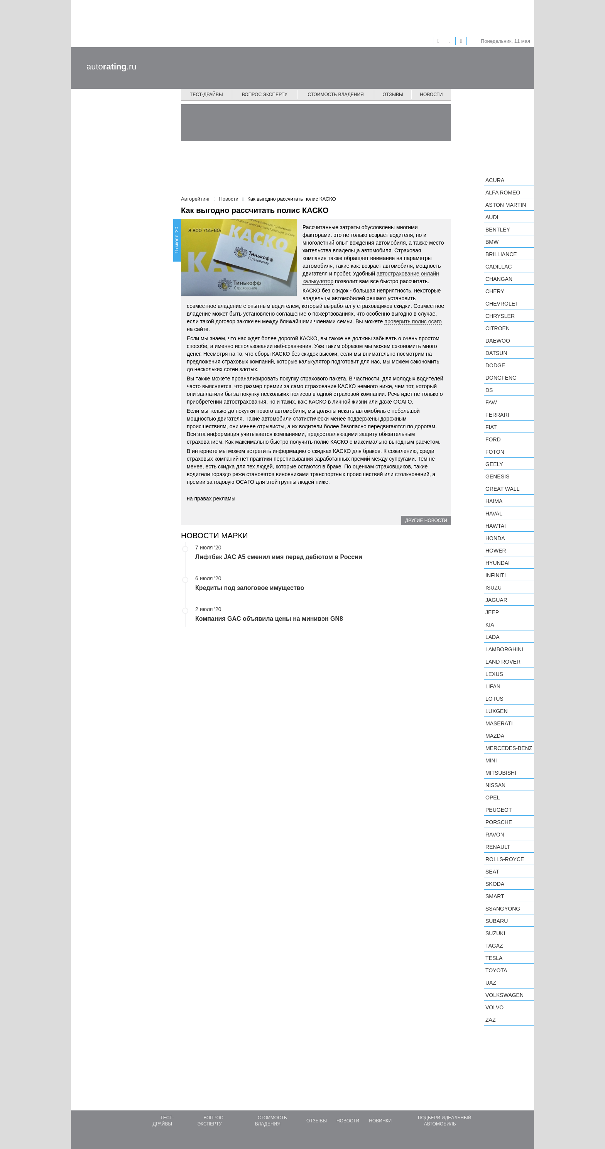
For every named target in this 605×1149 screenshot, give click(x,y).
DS (489, 390)
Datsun (496, 353)
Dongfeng (501, 378)
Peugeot (498, 810)
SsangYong (502, 909)
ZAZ (490, 1020)
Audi (491, 217)
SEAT (492, 872)
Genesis (497, 476)
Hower (495, 550)
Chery (494, 291)
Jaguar (496, 600)
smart (494, 896)
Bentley (497, 229)
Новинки (380, 1121)
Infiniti (495, 575)
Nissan (495, 785)
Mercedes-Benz (508, 748)
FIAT (491, 427)
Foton (494, 452)
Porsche (498, 822)
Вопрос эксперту (264, 94)
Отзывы (393, 94)
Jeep (492, 612)
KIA (489, 625)
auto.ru (111, 66)
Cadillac (498, 267)
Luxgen (496, 711)
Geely (494, 464)
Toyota (496, 970)
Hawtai (495, 526)
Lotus (494, 699)
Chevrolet (502, 304)
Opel (492, 797)
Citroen (497, 328)
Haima (493, 501)
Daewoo (497, 341)
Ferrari (497, 415)
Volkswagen (504, 995)
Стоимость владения (335, 94)
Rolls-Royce (504, 859)
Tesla (493, 958)
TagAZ (494, 946)
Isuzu (493, 588)
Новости (431, 94)
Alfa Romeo (502, 192)
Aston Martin (505, 205)
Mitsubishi (500, 773)
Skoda (494, 884)
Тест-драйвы (206, 94)
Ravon (494, 834)
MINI (491, 760)
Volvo (494, 1007)
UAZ (490, 983)
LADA (492, 637)
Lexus (494, 674)
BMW (492, 242)
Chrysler (500, 316)
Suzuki (495, 933)
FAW (491, 402)
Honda (495, 538)
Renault (497, 847)
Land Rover (503, 662)
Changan (498, 279)
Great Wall (502, 489)
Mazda (494, 736)
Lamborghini (504, 649)
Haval (493, 513)
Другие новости (426, 520)
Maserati (499, 723)
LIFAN (492, 686)
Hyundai (497, 563)
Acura (494, 180)
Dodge (495, 365)
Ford (493, 439)
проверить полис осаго (413, 321)
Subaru (496, 921)
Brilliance (501, 254)
